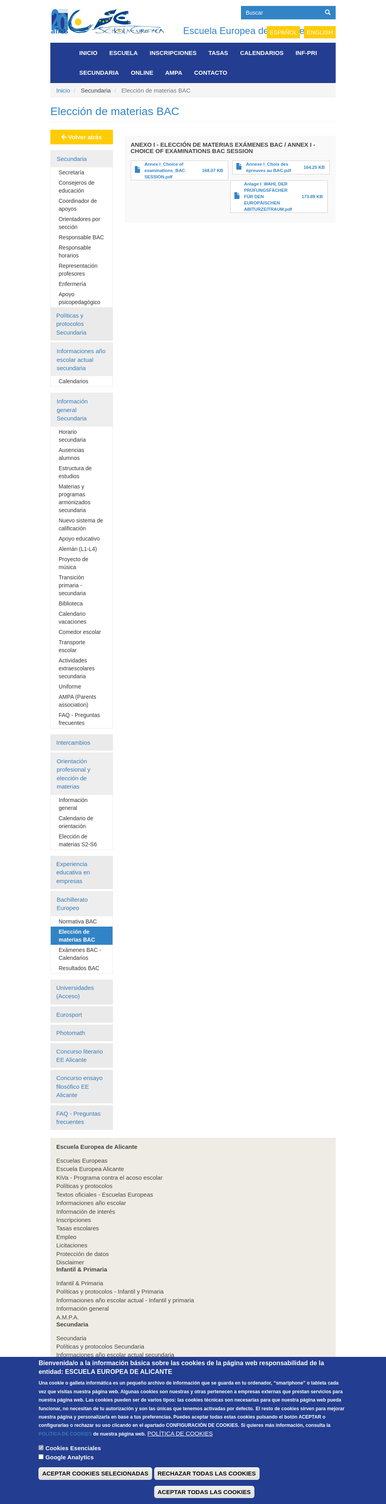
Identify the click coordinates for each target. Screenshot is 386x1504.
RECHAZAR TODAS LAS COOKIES (207, 1485)
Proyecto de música (73, 563)
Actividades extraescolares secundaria (77, 668)
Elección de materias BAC (77, 936)
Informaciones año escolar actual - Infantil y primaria (125, 1300)
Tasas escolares (77, 1228)
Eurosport (69, 1014)
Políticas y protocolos (84, 1185)
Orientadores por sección (79, 223)
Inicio (88, 52)
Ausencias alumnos (71, 454)
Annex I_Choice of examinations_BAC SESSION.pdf (164, 170)
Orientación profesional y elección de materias (73, 774)
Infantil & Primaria (79, 1283)
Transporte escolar (72, 646)
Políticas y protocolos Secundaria (71, 324)
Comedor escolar (80, 632)
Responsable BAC (81, 237)
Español (283, 32)
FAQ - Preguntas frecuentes (79, 719)
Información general (73, 804)
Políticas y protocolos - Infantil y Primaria (110, 1291)
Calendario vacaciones (72, 618)
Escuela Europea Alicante (90, 1168)
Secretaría (71, 172)
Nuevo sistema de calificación (81, 524)
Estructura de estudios (75, 472)
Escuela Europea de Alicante (244, 30)
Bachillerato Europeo (72, 903)
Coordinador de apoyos (78, 205)
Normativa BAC (78, 921)
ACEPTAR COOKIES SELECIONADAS (95, 1485)
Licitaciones (71, 1245)
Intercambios (73, 742)
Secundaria (99, 72)
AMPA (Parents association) (77, 701)
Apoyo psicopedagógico (79, 298)
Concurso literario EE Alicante (79, 1055)
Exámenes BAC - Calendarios (80, 954)
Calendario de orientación (76, 822)
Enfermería (72, 284)
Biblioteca (71, 603)
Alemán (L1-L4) (78, 549)
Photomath (70, 1032)
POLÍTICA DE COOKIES (65, 1446)
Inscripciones (173, 52)
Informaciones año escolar (91, 1202)
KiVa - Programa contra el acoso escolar (109, 1177)
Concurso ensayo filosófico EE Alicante (79, 1086)
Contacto (210, 72)
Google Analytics (70, 1468)
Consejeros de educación (76, 187)
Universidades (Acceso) (75, 991)
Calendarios (262, 52)
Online (142, 72)
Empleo (66, 1236)
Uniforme (70, 686)
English (320, 32)
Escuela (123, 52)
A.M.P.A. (67, 1317)
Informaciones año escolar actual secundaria (81, 359)
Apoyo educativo (79, 538)
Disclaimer (70, 1262)
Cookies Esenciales (73, 1460)
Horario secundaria (72, 436)
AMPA (173, 72)
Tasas (218, 52)
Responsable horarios (75, 251)
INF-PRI (306, 52)
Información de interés (85, 1211)
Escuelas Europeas (81, 1160)
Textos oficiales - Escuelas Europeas (104, 1194)
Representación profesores (78, 270)
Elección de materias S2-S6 (78, 840)
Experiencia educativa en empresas (73, 872)
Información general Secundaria (72, 410)
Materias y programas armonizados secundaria (74, 498)
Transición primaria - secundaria (72, 585)
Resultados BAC (79, 968)
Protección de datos (82, 1253)
